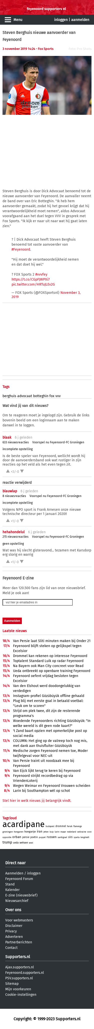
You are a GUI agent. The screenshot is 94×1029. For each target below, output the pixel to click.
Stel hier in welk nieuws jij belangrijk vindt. (37, 801)
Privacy (11, 931)
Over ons (13, 909)
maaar (63, 832)
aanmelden (80, 20)
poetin (34, 837)
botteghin (40, 396)
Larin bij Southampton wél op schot (41, 791)
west (31, 843)
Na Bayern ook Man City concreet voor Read (48, 666)
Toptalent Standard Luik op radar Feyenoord (48, 661)
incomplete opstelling (18, 449)
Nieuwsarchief (16, 901)
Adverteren (14, 937)
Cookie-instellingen (20, 995)
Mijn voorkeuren (18, 989)
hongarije (30, 831)
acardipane (24, 824)
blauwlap (10, 491)
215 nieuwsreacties (16, 536)
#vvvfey (41, 274)
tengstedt (84, 837)
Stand (10, 884)
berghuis (9, 396)
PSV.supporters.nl (19, 978)
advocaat (24, 396)
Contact (11, 948)
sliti (70, 837)
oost (89, 832)
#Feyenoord (21, 249)
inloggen (61, 20)
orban (16, 837)
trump (7, 842)
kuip (52, 832)
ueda (16, 842)
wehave (24, 842)
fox (51, 396)
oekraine (81, 832)
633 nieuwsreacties (16, 442)
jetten (46, 832)
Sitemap (12, 984)
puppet (42, 837)
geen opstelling (13, 543)
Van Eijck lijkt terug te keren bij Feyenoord (46, 771)
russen (52, 837)
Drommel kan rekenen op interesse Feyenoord (50, 656)
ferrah (69, 826)
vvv (58, 396)
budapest (50, 826)
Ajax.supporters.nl (19, 967)
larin (57, 832)
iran (39, 831)
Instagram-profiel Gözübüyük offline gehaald (48, 696)
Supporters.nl (17, 956)
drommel (60, 826)
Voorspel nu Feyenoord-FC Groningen (58, 442)
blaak (7, 437)
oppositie (7, 837)
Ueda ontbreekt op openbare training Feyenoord (51, 671)
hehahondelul (14, 532)
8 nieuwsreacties (14, 496)
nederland (71, 832)
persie (25, 837)
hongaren (18, 832)
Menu (18, 20)
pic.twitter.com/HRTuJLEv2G (33, 284)
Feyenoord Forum (19, 879)
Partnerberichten (18, 942)
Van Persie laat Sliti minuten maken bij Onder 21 (51, 641)
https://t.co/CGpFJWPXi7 (31, 279)
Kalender (12, 890)
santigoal (62, 837)
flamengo (77, 826)
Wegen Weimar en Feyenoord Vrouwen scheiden (51, 786)
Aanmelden (14, 873)
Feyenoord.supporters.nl (24, 973)
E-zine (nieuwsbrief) (21, 895)
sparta (76, 837)
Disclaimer (13, 926)
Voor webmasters (19, 920)
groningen (8, 832)
